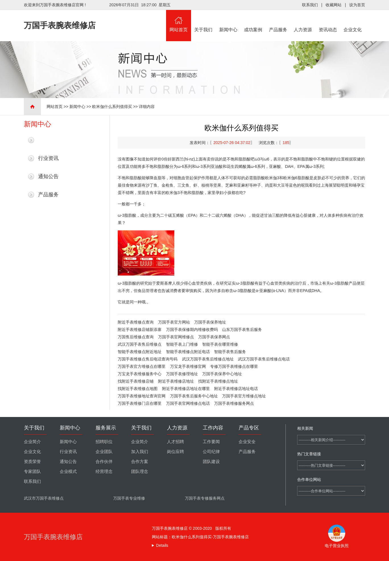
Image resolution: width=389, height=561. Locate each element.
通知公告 (48, 176)
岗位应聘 (175, 451)
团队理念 (139, 471)
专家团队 (32, 471)
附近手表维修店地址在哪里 (186, 388)
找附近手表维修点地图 (138, 388)
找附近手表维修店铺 (136, 381)
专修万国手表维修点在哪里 (234, 366)
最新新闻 (48, 140)
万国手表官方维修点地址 (244, 396)
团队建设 (211, 461)
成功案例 (253, 21)
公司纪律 (211, 451)
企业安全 (247, 441)
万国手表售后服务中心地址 (194, 396)
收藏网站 (334, 5)
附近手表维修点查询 (136, 322)
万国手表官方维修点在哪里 (141, 366)
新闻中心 (228, 21)
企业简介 (32, 441)
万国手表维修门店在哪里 (140, 403)
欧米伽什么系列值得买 (112, 106)
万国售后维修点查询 (136, 337)
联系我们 (310, 5)
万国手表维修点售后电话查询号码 (147, 359)
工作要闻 (211, 441)
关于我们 (203, 21)
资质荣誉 (32, 461)
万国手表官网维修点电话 (188, 403)
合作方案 (139, 461)
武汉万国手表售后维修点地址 (208, 359)
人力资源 (303, 21)
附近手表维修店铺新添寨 (140, 329)
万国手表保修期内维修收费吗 (192, 329)
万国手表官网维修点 (176, 337)
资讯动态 (327, 21)
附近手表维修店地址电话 (236, 388)
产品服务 (278, 21)
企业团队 (104, 451)
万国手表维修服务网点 (234, 403)
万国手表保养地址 (210, 322)
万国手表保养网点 (214, 337)
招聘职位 (104, 441)
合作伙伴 (104, 461)
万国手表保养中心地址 (222, 374)
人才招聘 (175, 441)
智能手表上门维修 (182, 344)
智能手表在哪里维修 (220, 344)
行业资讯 (48, 158)
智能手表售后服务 (230, 351)
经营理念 (104, 471)
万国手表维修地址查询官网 (141, 396)
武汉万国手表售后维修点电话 (264, 359)
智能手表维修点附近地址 (140, 351)
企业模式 (68, 471)
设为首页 (357, 5)
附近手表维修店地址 (176, 381)
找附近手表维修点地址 (218, 381)
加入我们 (139, 451)
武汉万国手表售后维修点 (140, 344)
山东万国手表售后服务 (242, 329)
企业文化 (352, 21)
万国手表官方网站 (174, 322)
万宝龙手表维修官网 (188, 366)
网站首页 (178, 21)
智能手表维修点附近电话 (188, 351)
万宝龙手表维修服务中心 (140, 374)
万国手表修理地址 (182, 374)
